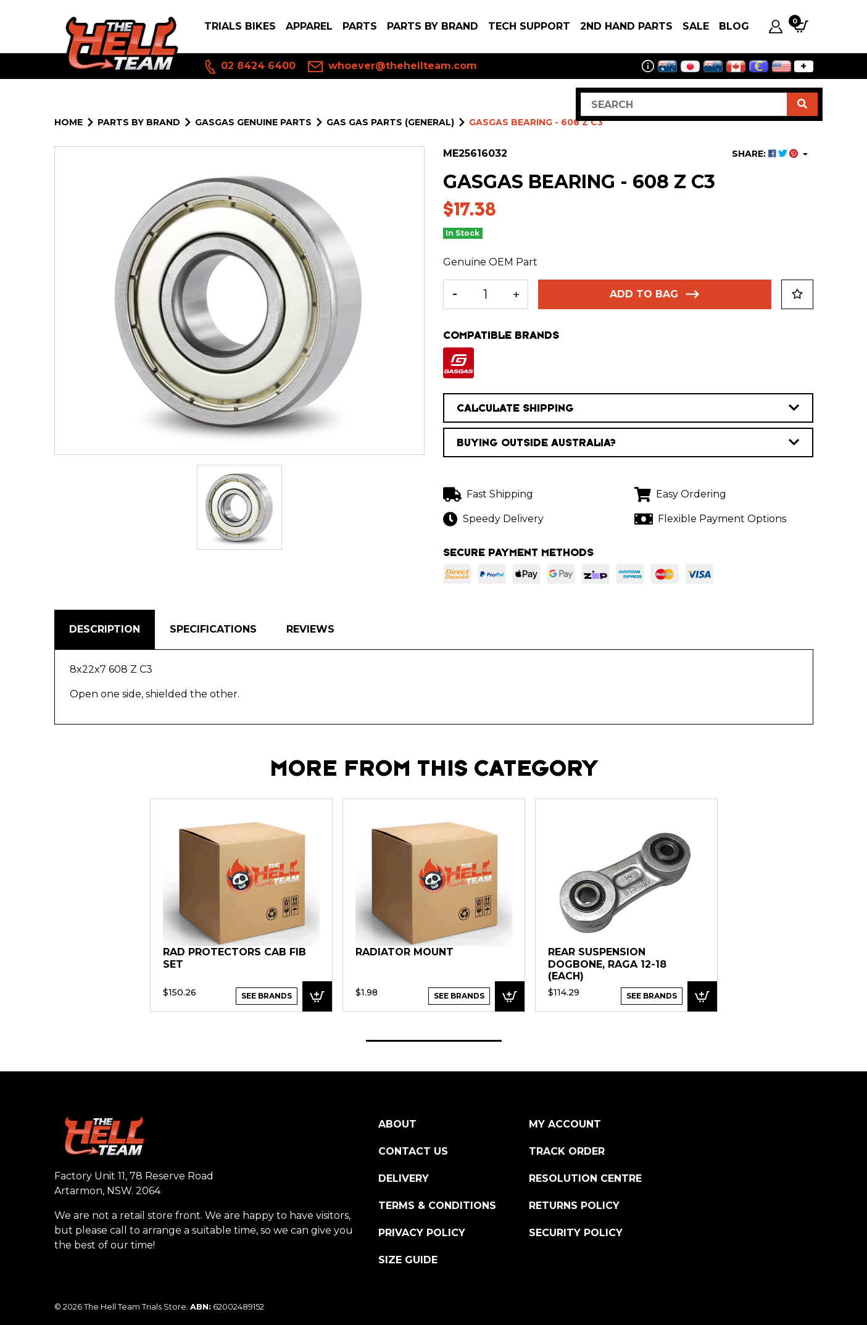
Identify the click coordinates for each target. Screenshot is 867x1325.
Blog (734, 26)
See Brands (266, 995)
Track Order (567, 1151)
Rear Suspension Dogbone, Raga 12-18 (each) (607, 964)
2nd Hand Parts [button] (626, 26)
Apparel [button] (309, 26)
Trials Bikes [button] (240, 26)
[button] (797, 294)
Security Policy (576, 1233)
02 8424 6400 (249, 66)
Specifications (213, 629)
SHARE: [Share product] (766, 153)
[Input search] (684, 104)
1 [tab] (434, 1041)
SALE (695, 26)
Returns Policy (574, 1205)
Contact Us (413, 1151)
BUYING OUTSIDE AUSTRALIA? (628, 442)
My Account (565, 1124)
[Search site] (802, 104)
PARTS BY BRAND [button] (432, 26)
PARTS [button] (359, 26)
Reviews (310, 629)
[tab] (104, 629)
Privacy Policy (421, 1233)
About (397, 1124)
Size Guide (408, 1260)
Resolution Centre (585, 1178)
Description (104, 629)
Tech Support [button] (529, 26)
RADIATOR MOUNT (404, 952)
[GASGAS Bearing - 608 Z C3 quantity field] (485, 294)
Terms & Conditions (437, 1205)
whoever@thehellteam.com (392, 66)
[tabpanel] (241, 904)
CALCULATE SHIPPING (628, 408)
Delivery (403, 1178)
